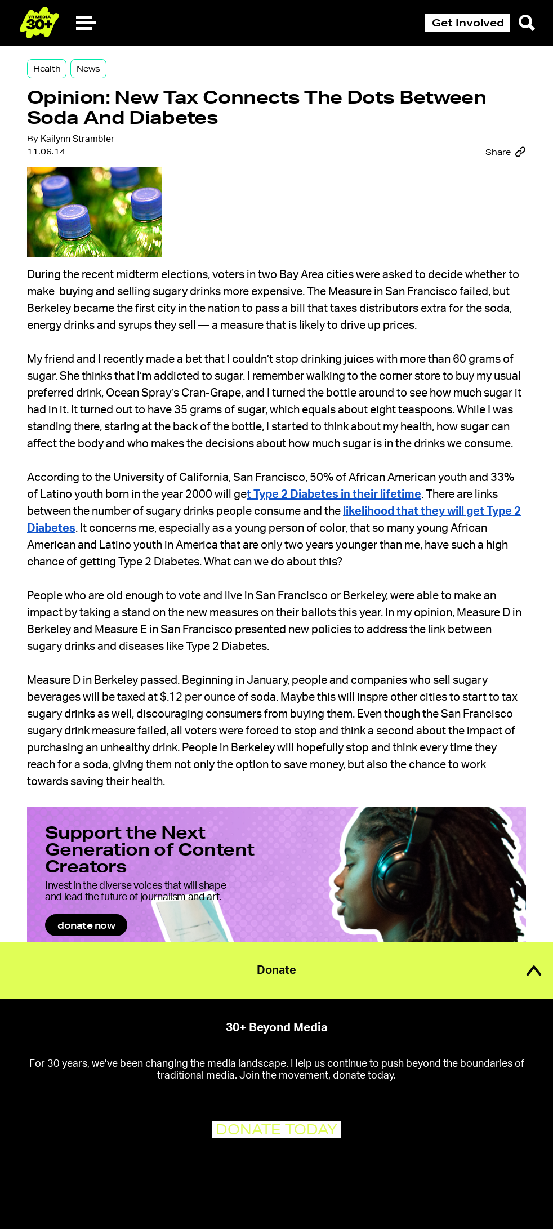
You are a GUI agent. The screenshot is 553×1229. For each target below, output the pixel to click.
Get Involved (468, 22)
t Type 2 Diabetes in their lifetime (334, 494)
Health (46, 69)
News (88, 69)
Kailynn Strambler (77, 139)
